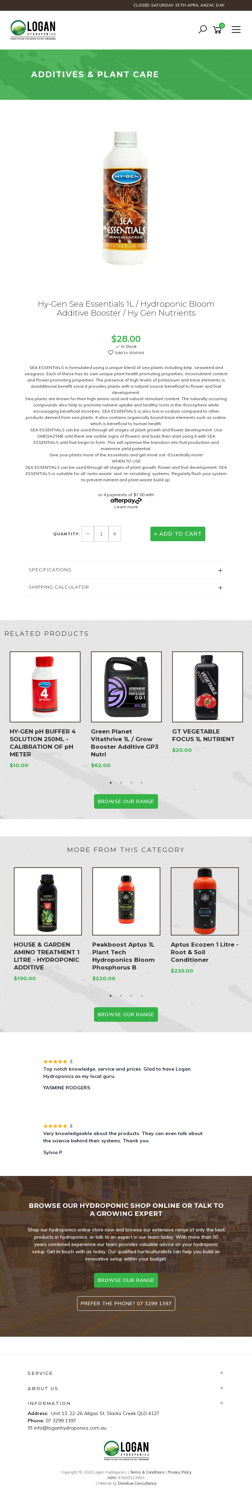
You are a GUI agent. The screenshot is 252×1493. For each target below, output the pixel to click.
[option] (126, 201)
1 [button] (110, 782)
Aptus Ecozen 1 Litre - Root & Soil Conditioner (205, 952)
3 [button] (131, 782)
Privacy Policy (180, 1472)
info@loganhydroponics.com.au (70, 1428)
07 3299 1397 (61, 1420)
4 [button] (141, 782)
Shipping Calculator (59, 587)
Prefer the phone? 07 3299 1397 (126, 1303)
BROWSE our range (126, 801)
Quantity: (67, 533)
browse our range (126, 1280)
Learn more (126, 506)
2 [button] (121, 782)
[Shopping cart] (218, 30)
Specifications (50, 569)
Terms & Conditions (147, 1472)
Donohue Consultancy (137, 1483)
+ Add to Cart (178, 533)
